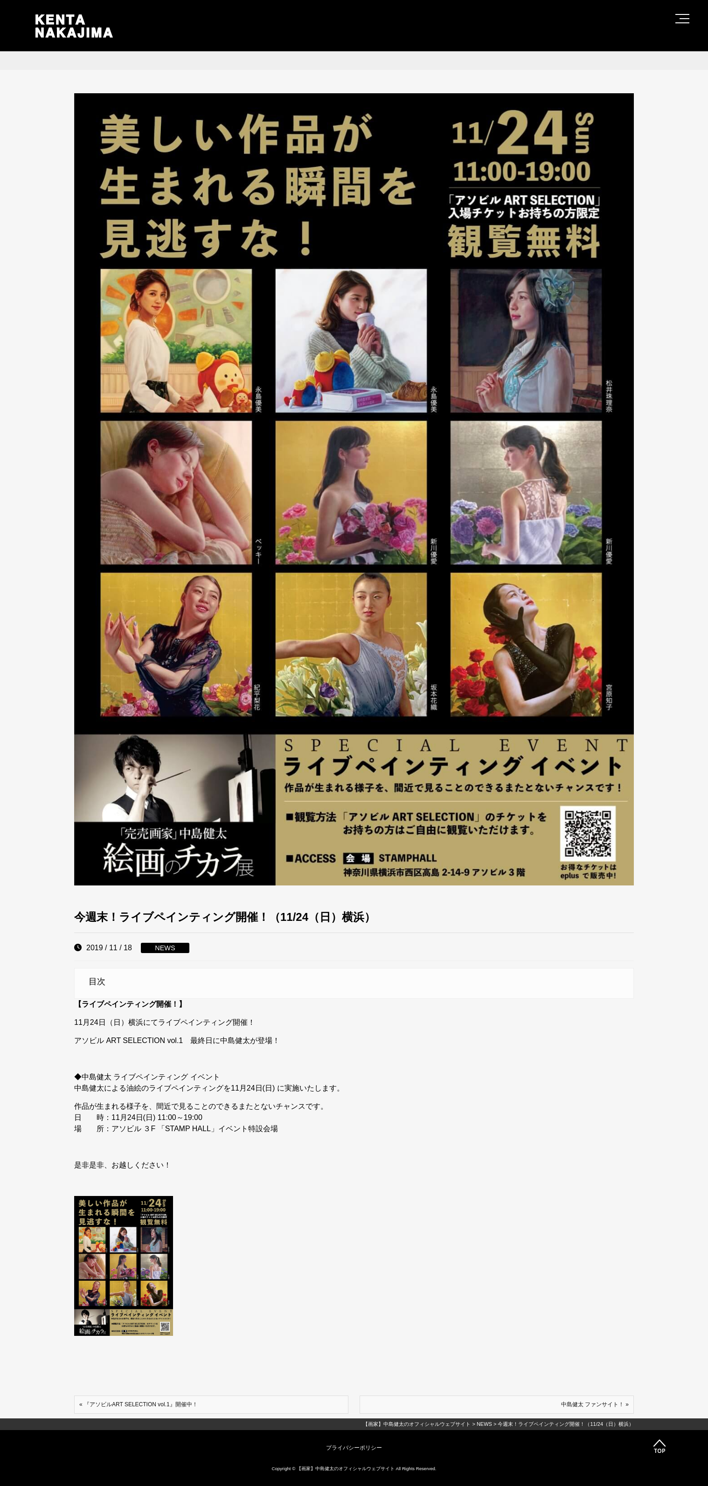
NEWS (165, 948)
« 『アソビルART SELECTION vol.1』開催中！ (138, 1404)
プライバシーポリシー (354, 1448)
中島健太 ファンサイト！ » (595, 1404)
